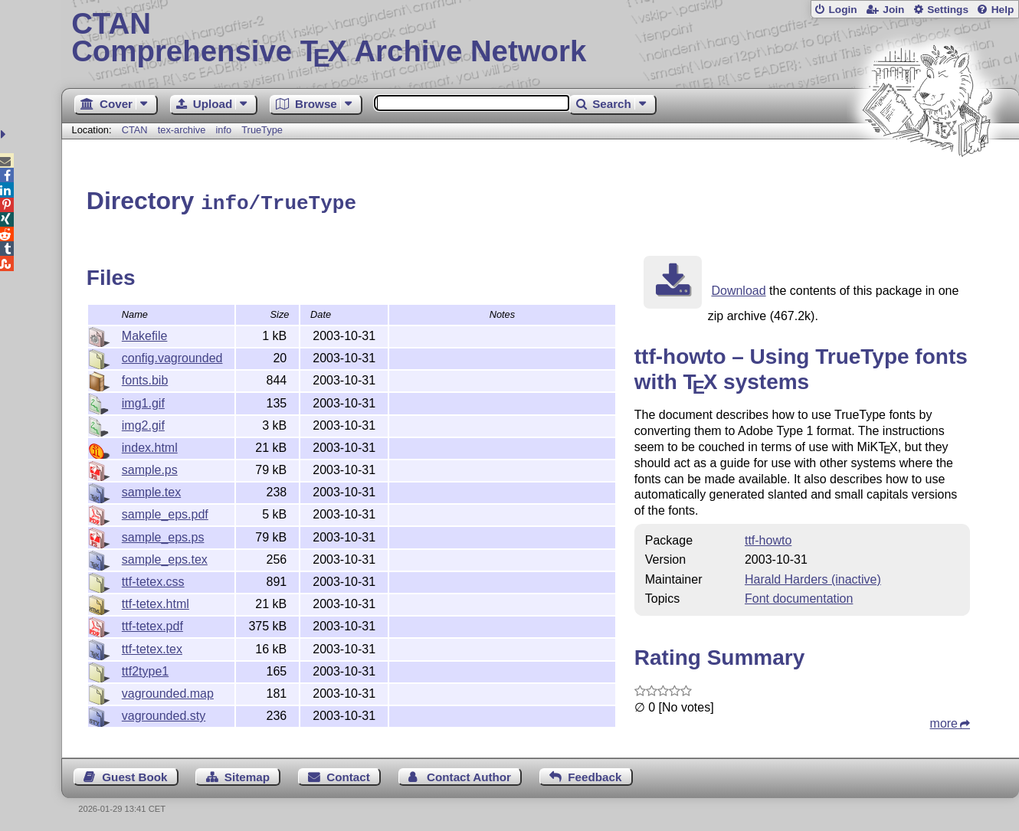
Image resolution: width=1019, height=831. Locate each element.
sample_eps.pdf (165, 512)
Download (738, 288)
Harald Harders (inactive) (813, 577)
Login (842, 9)
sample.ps (150, 467)
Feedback (594, 774)
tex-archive (182, 130)
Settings (947, 9)
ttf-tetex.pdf (152, 623)
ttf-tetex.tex (152, 646)
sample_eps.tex (165, 557)
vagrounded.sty (163, 713)
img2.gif (143, 423)
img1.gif (143, 400)
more (944, 721)
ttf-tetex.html (155, 601)
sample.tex (151, 489)
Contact (348, 774)
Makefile (145, 333)
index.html (150, 445)
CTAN (135, 130)
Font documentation (799, 596)
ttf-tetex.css (153, 579)
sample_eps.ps (163, 534)
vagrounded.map (168, 691)
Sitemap (247, 774)
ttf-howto (768, 538)
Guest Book (134, 774)
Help (1002, 9)
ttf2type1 (145, 669)
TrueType (262, 130)
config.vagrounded (172, 355)
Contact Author (469, 774)
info (223, 130)
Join (893, 9)
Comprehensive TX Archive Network (540, 38)
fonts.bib (145, 377)
